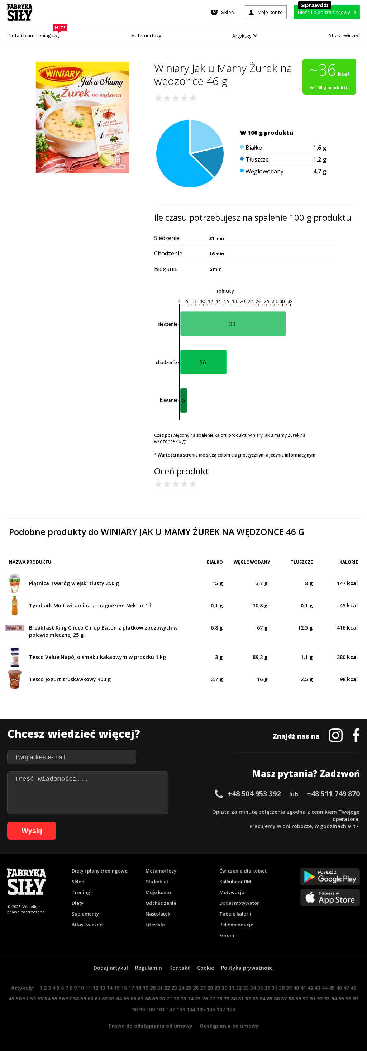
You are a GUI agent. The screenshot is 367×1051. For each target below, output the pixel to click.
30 (224, 987)
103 (180, 1009)
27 (203, 987)
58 (76, 998)
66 (133, 998)
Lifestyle (155, 924)
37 (274, 987)
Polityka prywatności (247, 967)
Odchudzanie (161, 903)
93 (327, 998)
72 (176, 998)
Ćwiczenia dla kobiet (243, 871)
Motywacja (231, 892)
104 (190, 1009)
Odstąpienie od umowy (229, 1025)
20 (153, 987)
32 (239, 987)
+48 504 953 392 (254, 793)
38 (282, 987)
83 (255, 998)
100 (150, 1009)
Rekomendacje (236, 924)
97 (355, 998)
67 (140, 998)
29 (217, 987)
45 (332, 987)
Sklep (78, 881)
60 (90, 998)
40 (296, 987)
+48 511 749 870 (333, 793)
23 (174, 987)
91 (312, 998)
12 (95, 987)
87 (284, 998)
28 (210, 987)
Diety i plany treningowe (100, 871)
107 (220, 1009)
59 (83, 998)
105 (200, 1009)
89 (298, 998)
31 (231, 987)
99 (142, 1009)
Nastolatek (158, 914)
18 (138, 987)
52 (33, 998)
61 (97, 998)
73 (183, 998)
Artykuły (244, 36)
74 (191, 998)
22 (167, 987)
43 (317, 987)
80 (234, 998)
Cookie (205, 967)
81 (241, 998)
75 (198, 998)
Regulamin (148, 967)
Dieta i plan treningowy (35, 33)
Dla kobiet (157, 881)
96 (348, 998)
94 (334, 998)
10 (81, 987)
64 (119, 998)
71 (169, 998)
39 (289, 987)
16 (124, 987)
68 (148, 998)
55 (54, 998)
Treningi (82, 892)
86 (277, 998)
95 (341, 998)
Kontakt (179, 967)
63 (112, 998)
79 (226, 998)
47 (346, 987)
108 (231, 1009)
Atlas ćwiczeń (344, 35)
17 (131, 987)
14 (110, 987)
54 (47, 998)
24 (181, 987)
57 (69, 998)
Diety (78, 903)
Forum (226, 935)
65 (126, 998)
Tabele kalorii (235, 914)
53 (40, 998)
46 (339, 987)
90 (305, 998)
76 (205, 998)
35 (260, 987)
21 (160, 987)
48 (353, 987)
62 (105, 998)
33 (246, 987)
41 (303, 987)
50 (19, 998)
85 (269, 998)
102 (170, 1009)
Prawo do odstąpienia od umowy (150, 1025)
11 (88, 987)
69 (155, 998)
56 (62, 998)
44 (325, 987)
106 (210, 1009)
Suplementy (85, 914)
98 (135, 1009)
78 (219, 998)
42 (310, 987)
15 (117, 987)
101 (160, 1009)
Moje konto (158, 892)
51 (26, 998)
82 (248, 998)
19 (145, 987)
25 (188, 987)
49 (11, 998)
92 (320, 998)
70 (162, 998)
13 (102, 987)
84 (262, 998)
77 (212, 998)
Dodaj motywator (239, 903)
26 (196, 987)
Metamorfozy (146, 35)
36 (267, 987)
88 (291, 998)
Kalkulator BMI (236, 881)
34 (253, 987)
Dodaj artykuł (111, 967)
